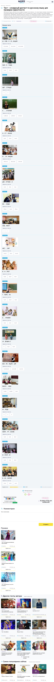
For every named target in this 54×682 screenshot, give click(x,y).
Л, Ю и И (20, 161)
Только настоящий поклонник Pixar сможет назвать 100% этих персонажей (23, 654)
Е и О (5, 299)
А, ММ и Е (13, 115)
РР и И (5, 209)
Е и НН (5, 391)
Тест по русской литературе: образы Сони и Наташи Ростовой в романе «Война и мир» (39, 633)
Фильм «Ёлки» (20, 631)
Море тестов (3, 5)
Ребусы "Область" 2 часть (7, 676)
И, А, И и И (6, 46)
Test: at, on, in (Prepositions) (39, 676)
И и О (10, 299)
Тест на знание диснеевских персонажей (8, 543)
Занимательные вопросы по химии (8, 564)
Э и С (11, 253)
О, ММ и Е (6, 115)
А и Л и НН (14, 368)
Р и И (11, 209)
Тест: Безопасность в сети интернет (7, 585)
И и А (16, 299)
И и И (5, 276)
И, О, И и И (21, 46)
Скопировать (15, 502)
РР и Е (16, 209)
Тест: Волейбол (5, 631)
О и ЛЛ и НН (6, 368)
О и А (5, 70)
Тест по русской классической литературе (7, 611)
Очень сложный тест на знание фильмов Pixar (22, 611)
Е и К (8, 346)
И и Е (16, 276)
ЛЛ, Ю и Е (6, 161)
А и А (5, 138)
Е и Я (5, 436)
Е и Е (15, 187)
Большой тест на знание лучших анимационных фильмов (7, 654)
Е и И (5, 460)
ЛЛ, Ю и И (13, 161)
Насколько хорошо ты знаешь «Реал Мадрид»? (23, 677)
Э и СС (5, 253)
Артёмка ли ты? (36, 610)
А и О (16, 70)
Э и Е (10, 187)
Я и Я (15, 436)
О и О (10, 70)
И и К (14, 346)
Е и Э (5, 187)
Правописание (8, 5)
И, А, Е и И (13, 46)
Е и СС (16, 253)
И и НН (11, 391)
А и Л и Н (21, 368)
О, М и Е (20, 115)
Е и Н (17, 391)
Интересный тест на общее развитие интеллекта (39, 653)
